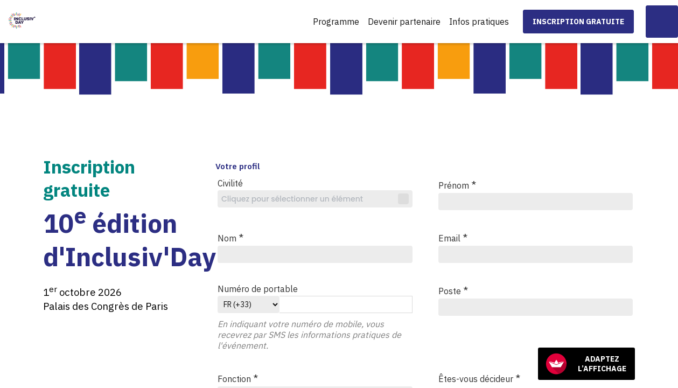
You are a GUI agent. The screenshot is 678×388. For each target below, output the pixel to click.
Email (452, 237)
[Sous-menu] (513, 22)
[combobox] (315, 198)
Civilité (230, 183)
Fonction (238, 378)
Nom (230, 237)
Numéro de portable (258, 288)
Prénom (457, 184)
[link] (336, 21)
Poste (453, 290)
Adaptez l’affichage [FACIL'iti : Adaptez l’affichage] (586, 364)
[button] (578, 21)
